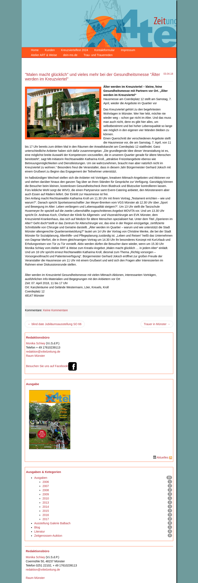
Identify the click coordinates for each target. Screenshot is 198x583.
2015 (45, 510)
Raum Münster (35, 355)
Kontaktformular (104, 50)
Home (35, 50)
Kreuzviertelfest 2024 (74, 50)
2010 (45, 498)
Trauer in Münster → (157, 324)
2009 (45, 494)
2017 (45, 519)
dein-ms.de (70, 55)
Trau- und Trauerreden (98, 55)
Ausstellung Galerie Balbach (52, 523)
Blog (37, 527)
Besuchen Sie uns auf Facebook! (51, 366)
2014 (45, 506)
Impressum (128, 50)
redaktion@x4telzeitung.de (43, 351)
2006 (45, 482)
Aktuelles (162, 457)
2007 (45, 486)
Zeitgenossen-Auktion (48, 535)
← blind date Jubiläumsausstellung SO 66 (54, 324)
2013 (45, 502)
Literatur (39, 531)
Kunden (50, 50)
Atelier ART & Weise (44, 55)
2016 (45, 515)
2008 (45, 490)
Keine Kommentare (55, 310)
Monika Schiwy (35, 343)
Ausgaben (40, 477)
